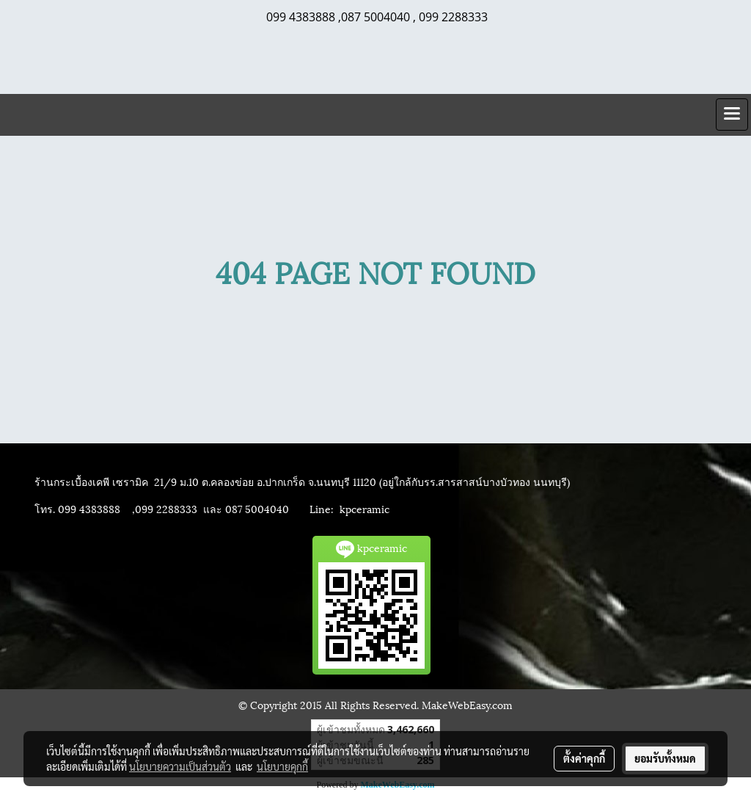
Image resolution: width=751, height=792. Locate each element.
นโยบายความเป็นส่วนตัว (180, 766)
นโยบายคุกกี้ (282, 766)
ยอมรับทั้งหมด (665, 758)
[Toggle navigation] (732, 114)
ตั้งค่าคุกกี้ (584, 758)
